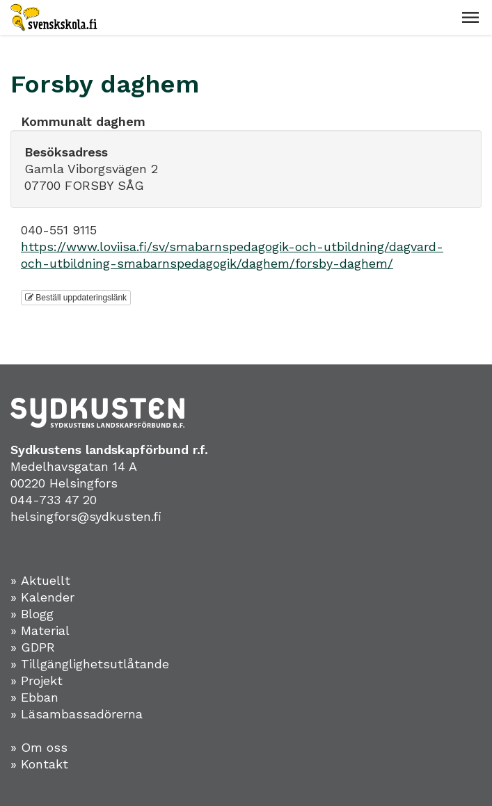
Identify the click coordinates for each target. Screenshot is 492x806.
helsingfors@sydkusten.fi (85, 516)
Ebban (39, 697)
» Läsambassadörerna (76, 714)
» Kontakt (39, 764)
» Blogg (32, 613)
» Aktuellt (40, 580)
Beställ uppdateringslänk (76, 298)
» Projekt (36, 680)
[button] (470, 17)
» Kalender (42, 597)
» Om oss (39, 747)
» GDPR (32, 647)
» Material (40, 630)
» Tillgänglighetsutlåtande (89, 663)
